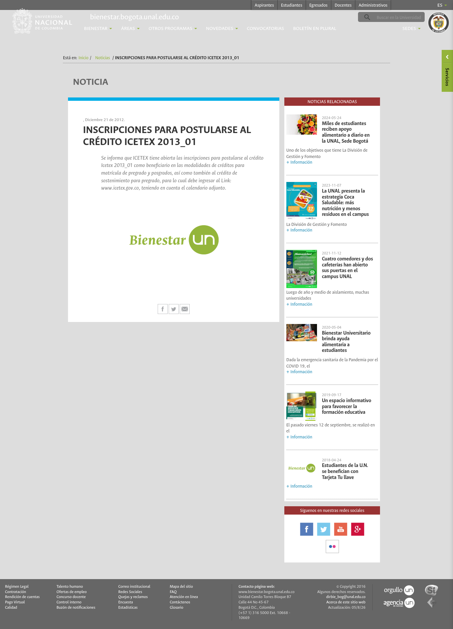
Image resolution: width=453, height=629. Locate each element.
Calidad (11, 607)
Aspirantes (264, 5)
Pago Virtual (15, 602)
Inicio (84, 58)
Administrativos (373, 5)
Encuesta (125, 602)
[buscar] (402, 17)
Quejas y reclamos (133, 596)
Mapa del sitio (181, 586)
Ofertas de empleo (71, 591)
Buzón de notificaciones (75, 607)
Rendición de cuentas (22, 596)
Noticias (102, 58)
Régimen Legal (17, 586)
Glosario (176, 607)
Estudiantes (291, 5)
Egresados (318, 5)
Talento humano (69, 586)
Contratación (15, 591)
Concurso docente (71, 596)
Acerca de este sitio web (346, 602)
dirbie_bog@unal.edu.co (345, 596)
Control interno (68, 602)
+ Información (299, 162)
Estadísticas (128, 607)
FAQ (173, 591)
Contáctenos (180, 602)
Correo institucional (134, 586)
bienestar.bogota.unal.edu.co (134, 17)
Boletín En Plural (314, 28)
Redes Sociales (130, 591)
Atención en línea (184, 596)
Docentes (343, 5)
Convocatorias (265, 28)
